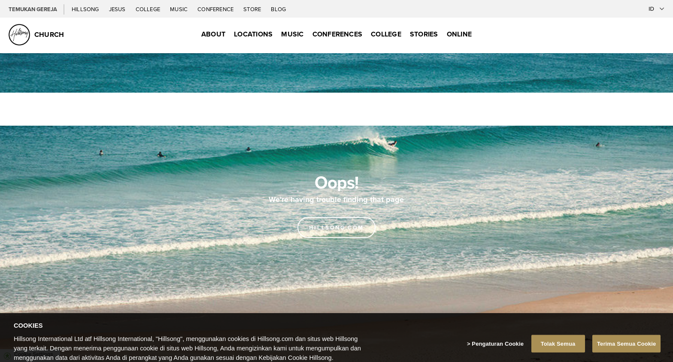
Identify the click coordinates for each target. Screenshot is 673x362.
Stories (424, 34)
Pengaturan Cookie (498, 351)
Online (459, 34)
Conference (216, 9)
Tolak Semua (558, 351)
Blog (278, 9)
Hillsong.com (336, 227)
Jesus (118, 9)
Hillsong (86, 9)
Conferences (337, 34)
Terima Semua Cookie (626, 351)
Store (252, 9)
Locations (253, 34)
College (148, 9)
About (213, 34)
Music (179, 9)
